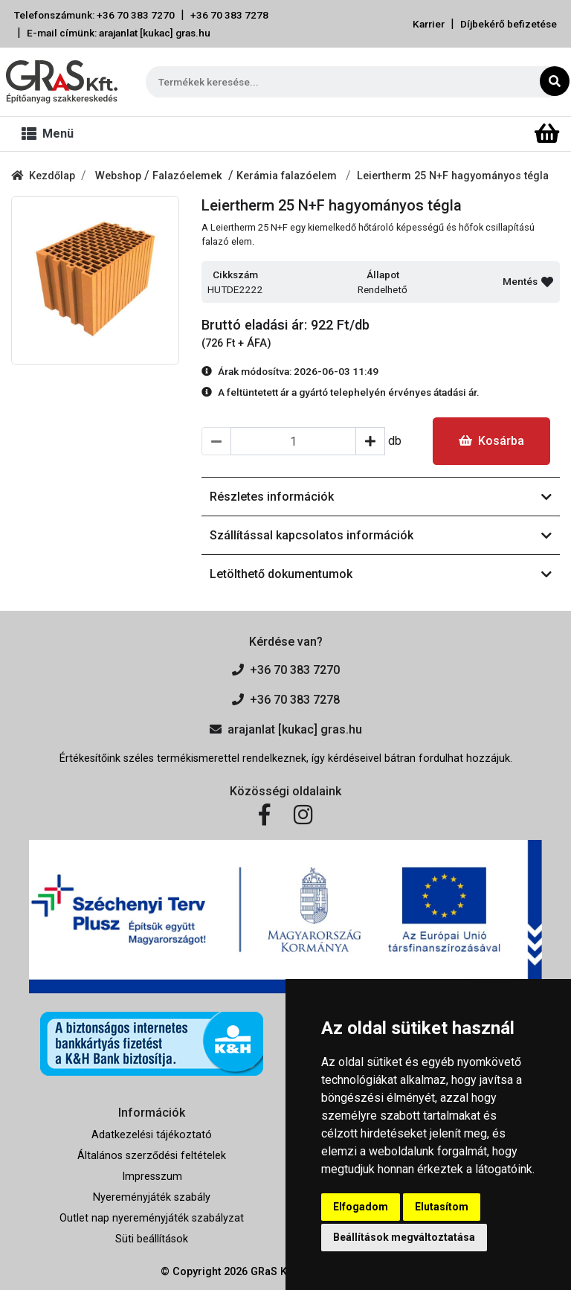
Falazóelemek (190, 176)
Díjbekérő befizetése (508, 24)
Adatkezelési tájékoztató (151, 1135)
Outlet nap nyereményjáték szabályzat (151, 1218)
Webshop (119, 176)
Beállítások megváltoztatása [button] (404, 1237)
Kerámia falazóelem (288, 176)
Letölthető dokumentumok (381, 574)
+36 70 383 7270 (286, 670)
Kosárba (491, 441)
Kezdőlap (43, 176)
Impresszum (152, 1176)
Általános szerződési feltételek (151, 1155)
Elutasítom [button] (441, 1207)
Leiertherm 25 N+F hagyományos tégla (453, 176)
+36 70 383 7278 (229, 15)
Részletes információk (381, 497)
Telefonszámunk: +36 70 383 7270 (94, 15)
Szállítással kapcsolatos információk (381, 535)
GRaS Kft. (274, 1271)
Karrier (429, 24)
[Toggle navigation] (50, 134)
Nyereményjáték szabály (151, 1197)
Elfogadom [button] (360, 1207)
